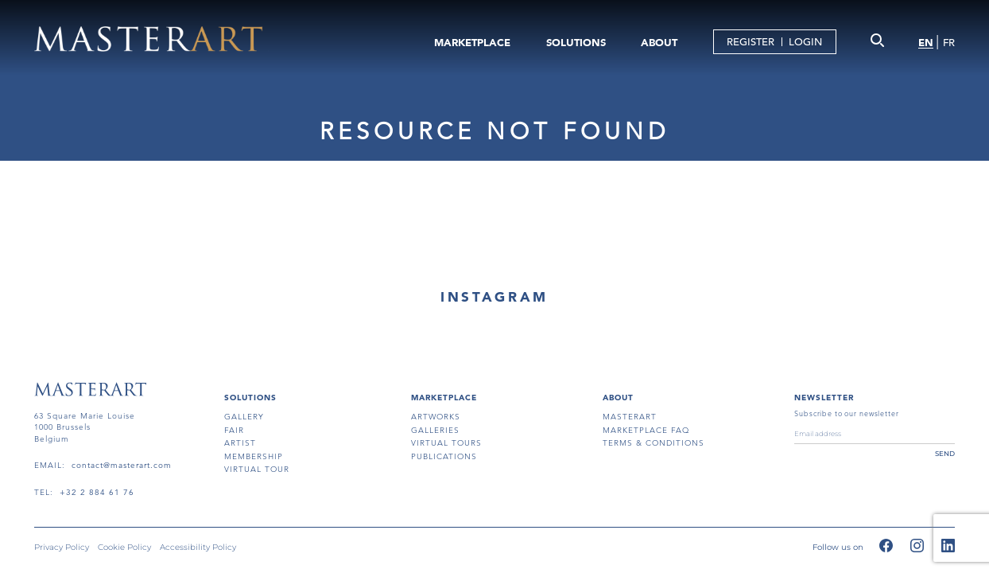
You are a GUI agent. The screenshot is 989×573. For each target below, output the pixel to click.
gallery (244, 416)
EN (925, 42)
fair (234, 430)
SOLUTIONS (576, 42)
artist (240, 443)
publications (444, 456)
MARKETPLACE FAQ (646, 430)
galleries (435, 430)
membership (253, 456)
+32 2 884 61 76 (97, 492)
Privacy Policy (61, 548)
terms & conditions (653, 443)
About (618, 397)
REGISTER (750, 42)
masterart (630, 416)
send (945, 454)
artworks (435, 416)
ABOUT (659, 42)
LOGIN (805, 42)
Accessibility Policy (198, 548)
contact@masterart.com (122, 465)
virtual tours (446, 443)
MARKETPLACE (472, 42)
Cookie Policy (124, 548)
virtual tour (256, 469)
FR (949, 42)
